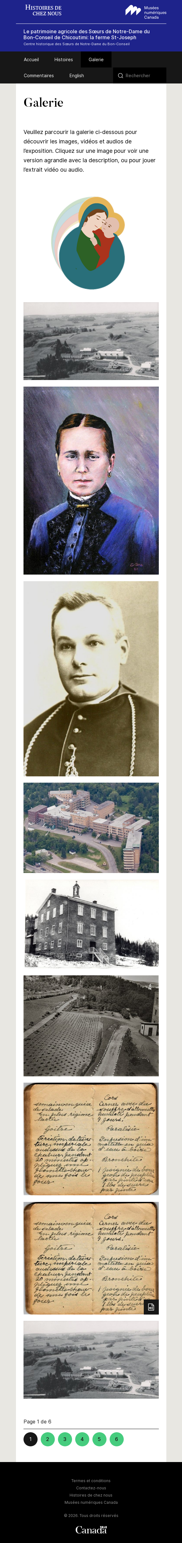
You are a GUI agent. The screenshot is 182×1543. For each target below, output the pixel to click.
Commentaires (39, 75)
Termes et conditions (91, 1480)
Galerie (96, 59)
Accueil (31, 59)
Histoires (64, 59)
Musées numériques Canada (91, 1502)
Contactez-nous (91, 1488)
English (77, 75)
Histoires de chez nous (91, 1495)
